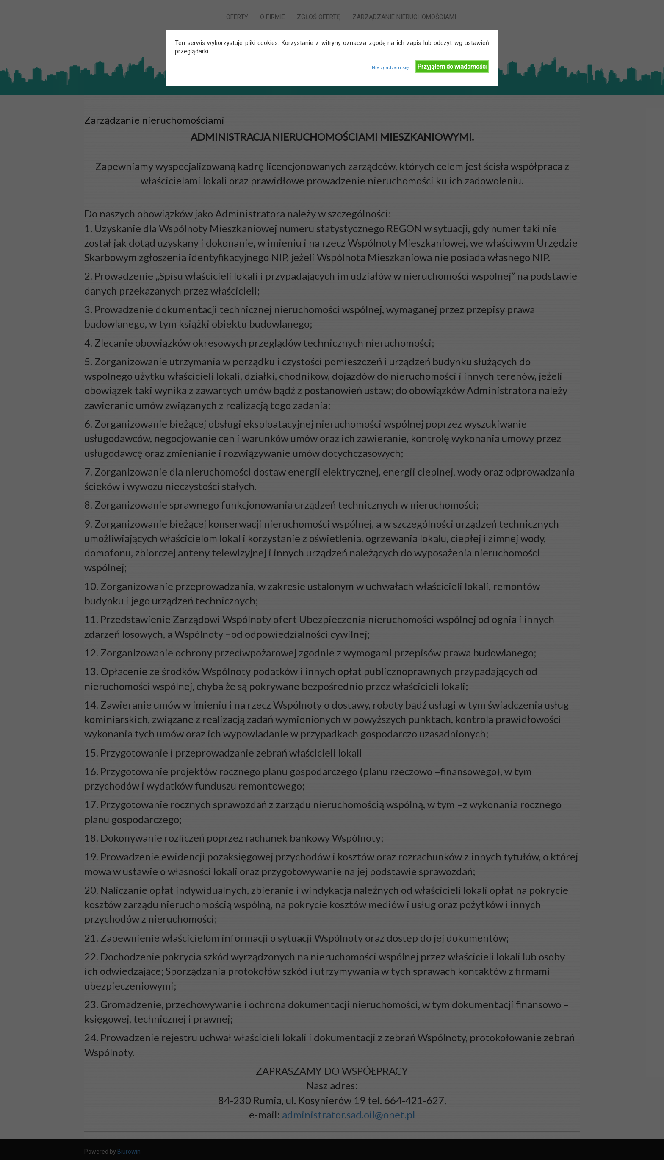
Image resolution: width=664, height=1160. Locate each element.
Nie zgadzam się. (391, 67)
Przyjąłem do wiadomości (452, 66)
